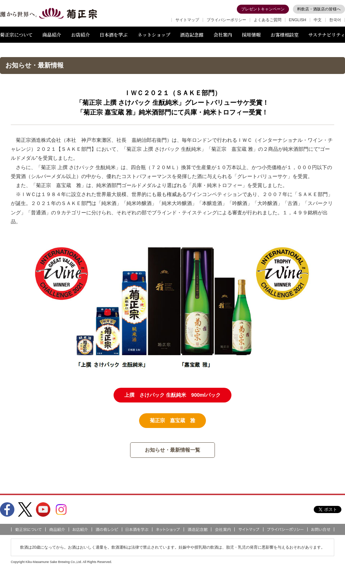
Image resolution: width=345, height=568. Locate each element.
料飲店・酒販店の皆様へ (319, 9)
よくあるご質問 (267, 20)
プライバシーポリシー (226, 20)
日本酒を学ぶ (114, 34)
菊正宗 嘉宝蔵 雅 (172, 420)
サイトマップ (187, 20)
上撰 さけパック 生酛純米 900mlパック (172, 395)
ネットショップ (154, 34)
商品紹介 (51, 34)
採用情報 (251, 34)
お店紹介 (80, 34)
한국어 (335, 20)
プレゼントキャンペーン (263, 9)
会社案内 (222, 34)
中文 (318, 20)
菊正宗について (16, 34)
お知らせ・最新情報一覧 (172, 450)
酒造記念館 (191, 34)
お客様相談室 (285, 34)
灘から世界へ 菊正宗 (48, 13)
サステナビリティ (326, 34)
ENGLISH (297, 20)
